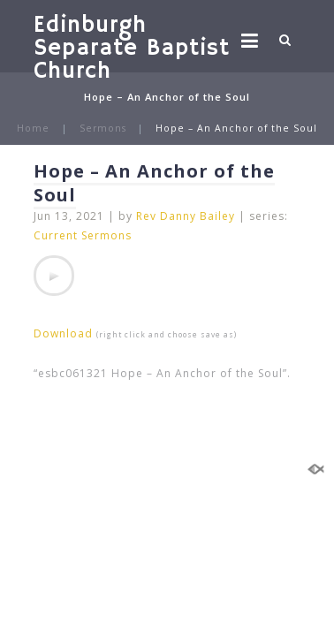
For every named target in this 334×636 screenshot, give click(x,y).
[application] (54, 275)
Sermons (103, 128)
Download (63, 333)
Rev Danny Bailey (185, 215)
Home (33, 128)
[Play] (54, 276)
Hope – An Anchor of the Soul (154, 183)
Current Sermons (83, 235)
